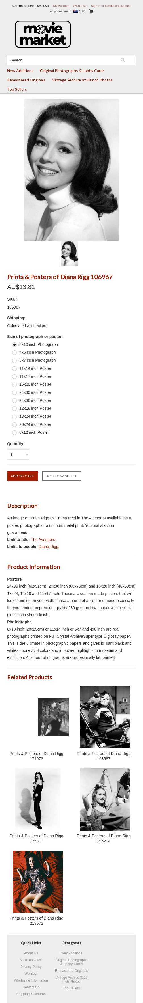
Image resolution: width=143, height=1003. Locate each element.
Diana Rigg (48, 546)
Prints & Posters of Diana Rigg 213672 (36, 921)
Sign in (95, 5)
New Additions (20, 70)
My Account (61, 5)
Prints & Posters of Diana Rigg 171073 (36, 756)
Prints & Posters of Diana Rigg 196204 (104, 838)
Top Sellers (17, 89)
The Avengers (43, 539)
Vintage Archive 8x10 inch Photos (82, 79)
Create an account (118, 5)
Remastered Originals (26, 79)
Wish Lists (80, 5)
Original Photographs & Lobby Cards (72, 70)
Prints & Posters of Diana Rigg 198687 (104, 756)
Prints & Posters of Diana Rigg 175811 (36, 838)
